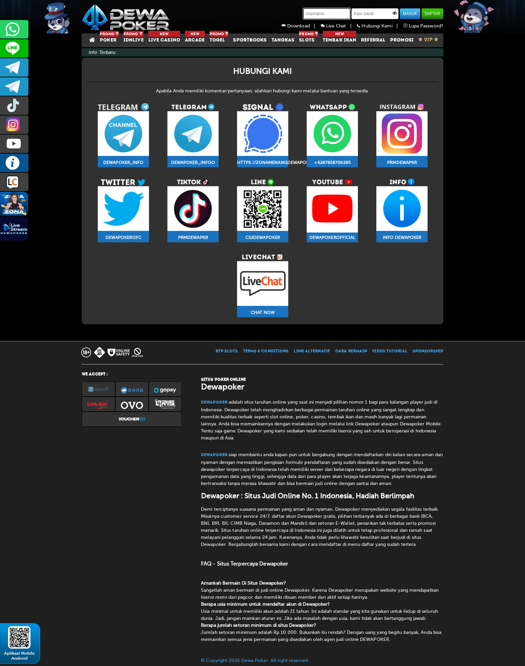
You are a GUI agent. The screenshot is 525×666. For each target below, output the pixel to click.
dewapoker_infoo (14, 67)
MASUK (410, 13)
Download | (301, 25)
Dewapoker (214, 403)
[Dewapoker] (127, 16)
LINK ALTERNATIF (312, 351)
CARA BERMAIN (351, 351)
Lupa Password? (423, 25)
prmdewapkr (14, 105)
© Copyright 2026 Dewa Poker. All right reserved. (255, 660)
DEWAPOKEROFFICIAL (14, 144)
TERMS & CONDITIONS (266, 351)
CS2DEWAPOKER (14, 48)
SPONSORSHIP (427, 351)
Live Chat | (339, 25)
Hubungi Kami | (380, 25)
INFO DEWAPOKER (14, 163)
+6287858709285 (14, 29)
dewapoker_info (14, 86)
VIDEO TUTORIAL (389, 351)
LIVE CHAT (14, 182)
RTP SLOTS (227, 351)
